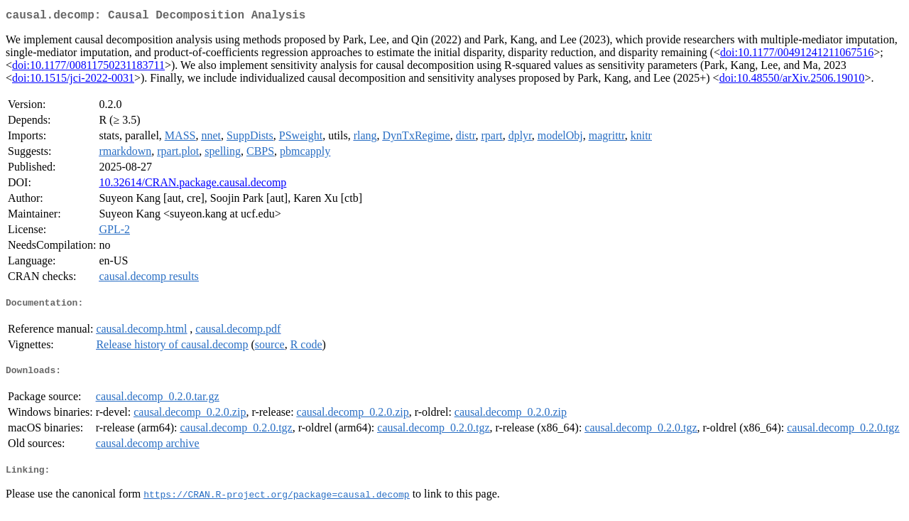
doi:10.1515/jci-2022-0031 (73, 81)
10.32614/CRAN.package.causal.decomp (192, 185)
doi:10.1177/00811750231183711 (88, 68)
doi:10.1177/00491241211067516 (796, 55)
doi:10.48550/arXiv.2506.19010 (792, 81)
